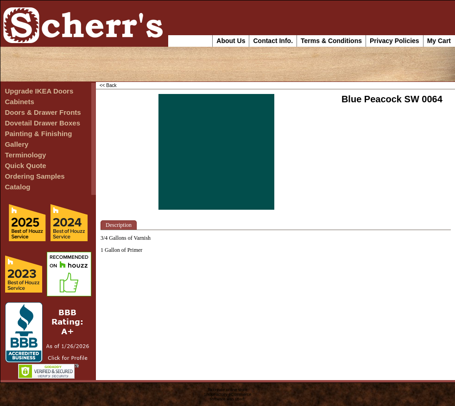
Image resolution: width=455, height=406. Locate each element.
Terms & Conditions (331, 40)
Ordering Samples (34, 176)
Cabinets (19, 102)
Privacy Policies (394, 40)
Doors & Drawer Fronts (43, 112)
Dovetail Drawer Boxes (42, 123)
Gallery (16, 144)
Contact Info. (273, 40)
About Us (230, 40)
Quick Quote (25, 165)
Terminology (25, 155)
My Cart (439, 40)
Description (119, 225)
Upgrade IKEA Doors (39, 91)
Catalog (17, 187)
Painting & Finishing (38, 133)
